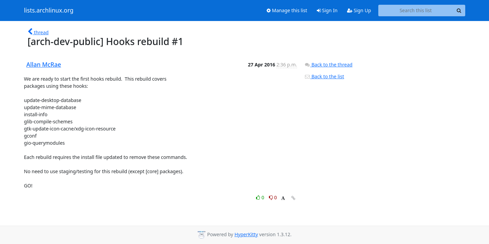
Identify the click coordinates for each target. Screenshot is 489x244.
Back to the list (324, 76)
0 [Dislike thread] (273, 197)
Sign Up (359, 10)
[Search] (459, 10)
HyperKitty (246, 234)
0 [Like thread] (260, 197)
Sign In (327, 10)
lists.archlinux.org (49, 10)
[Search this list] (415, 10)
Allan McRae (43, 64)
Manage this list (287, 10)
